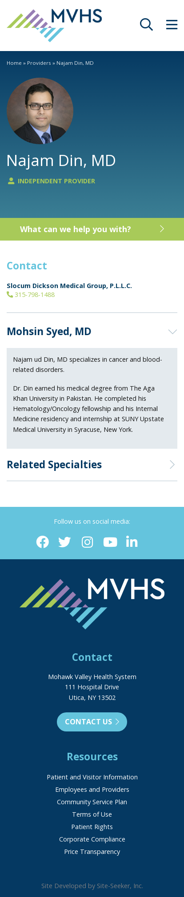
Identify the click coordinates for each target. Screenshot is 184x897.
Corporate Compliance (92, 839)
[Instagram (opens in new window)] (87, 542)
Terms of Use (92, 814)
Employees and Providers (92, 789)
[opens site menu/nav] (171, 27)
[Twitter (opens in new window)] (64, 542)
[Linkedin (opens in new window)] (132, 542)
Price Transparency (92, 851)
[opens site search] (146, 27)
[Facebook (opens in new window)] (42, 542)
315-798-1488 (31, 294)
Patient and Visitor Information (92, 777)
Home (14, 62)
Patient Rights (92, 826)
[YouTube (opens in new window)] (109, 542)
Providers (39, 62)
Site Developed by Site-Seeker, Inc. (92, 885)
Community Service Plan (92, 802)
